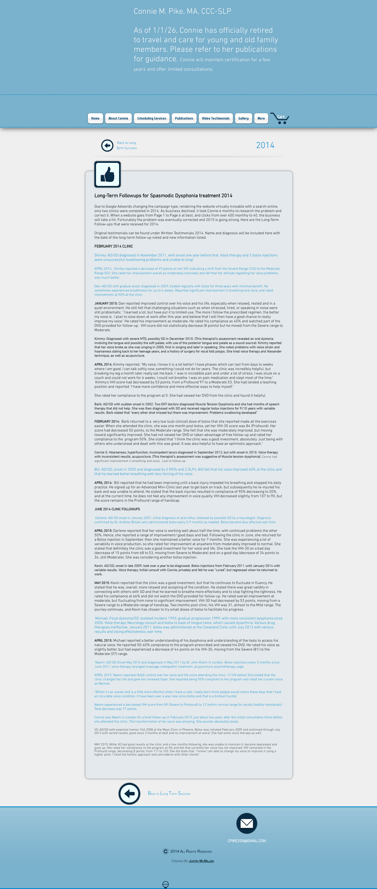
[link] (285, 116)
